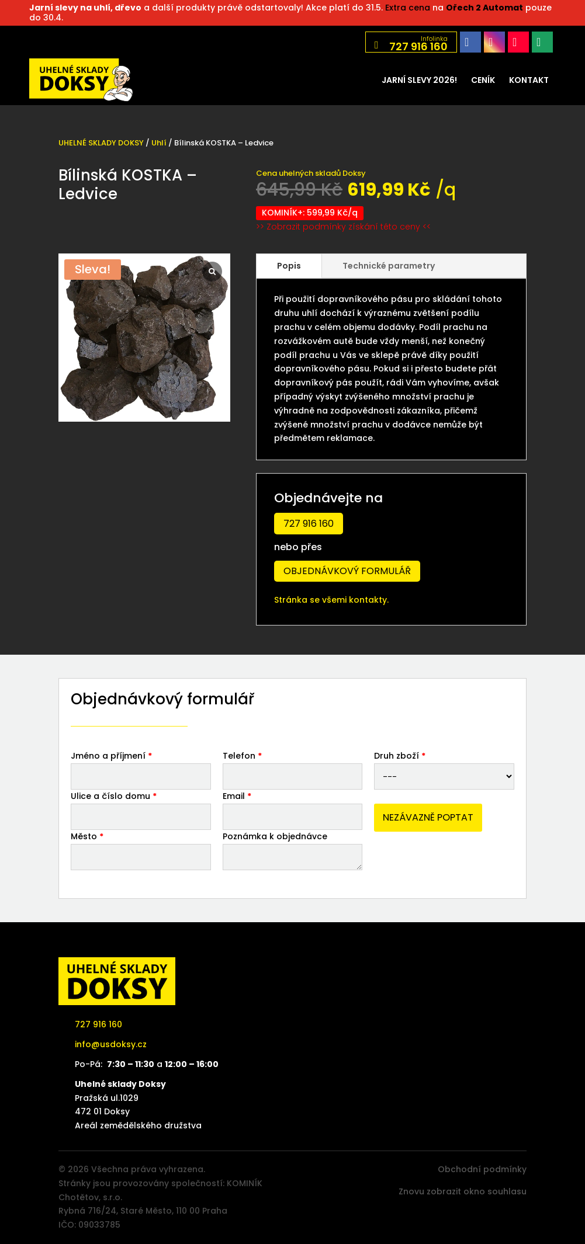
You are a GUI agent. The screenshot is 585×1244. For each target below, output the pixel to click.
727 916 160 (308, 523)
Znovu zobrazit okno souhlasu (463, 1191)
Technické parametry (388, 266)
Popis (289, 266)
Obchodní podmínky (482, 1169)
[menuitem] (419, 80)
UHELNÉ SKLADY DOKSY (101, 142)
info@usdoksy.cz (111, 1044)
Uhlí (159, 142)
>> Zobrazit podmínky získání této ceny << (343, 226)
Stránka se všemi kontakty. (331, 600)
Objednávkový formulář (347, 571)
